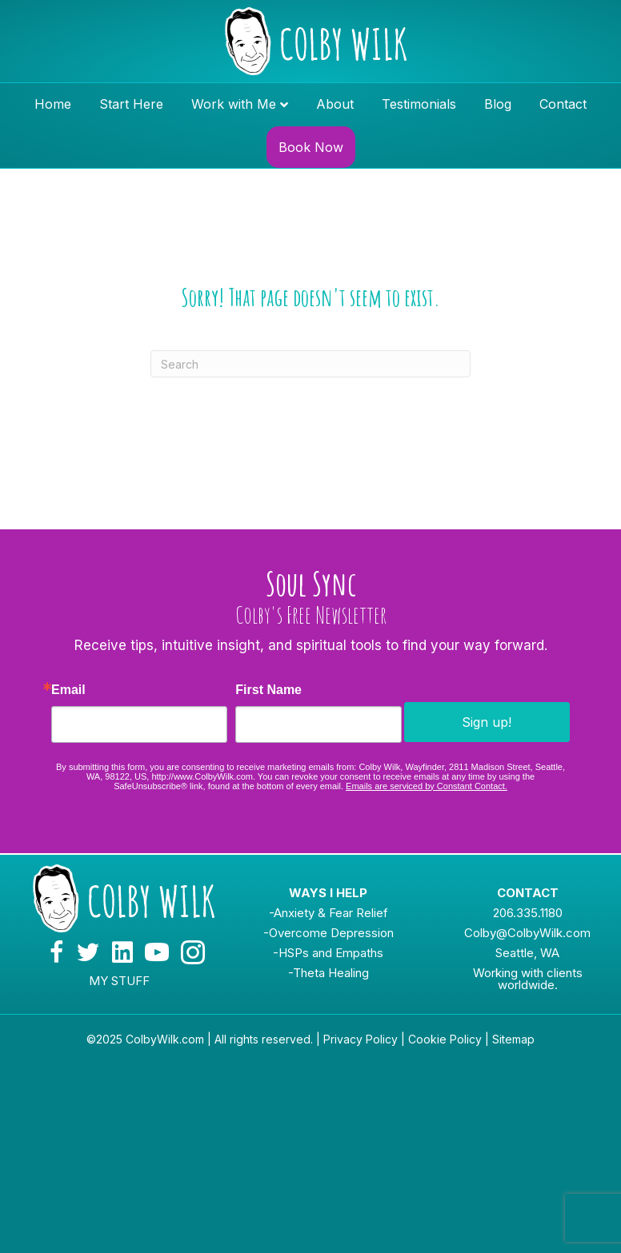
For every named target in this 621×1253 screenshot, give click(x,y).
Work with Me (233, 104)
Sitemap (513, 1039)
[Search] (310, 363)
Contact (563, 104)
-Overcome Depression (328, 932)
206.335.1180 (528, 912)
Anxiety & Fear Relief (331, 912)
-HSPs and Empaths (328, 952)
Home (52, 104)
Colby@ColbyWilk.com (527, 932)
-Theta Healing (328, 972)
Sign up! (486, 722)
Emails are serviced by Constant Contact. (426, 786)
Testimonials (419, 104)
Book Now (310, 147)
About (335, 104)
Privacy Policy (360, 1039)
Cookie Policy (445, 1039)
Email (68, 690)
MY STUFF (119, 980)
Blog (497, 104)
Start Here (131, 104)
